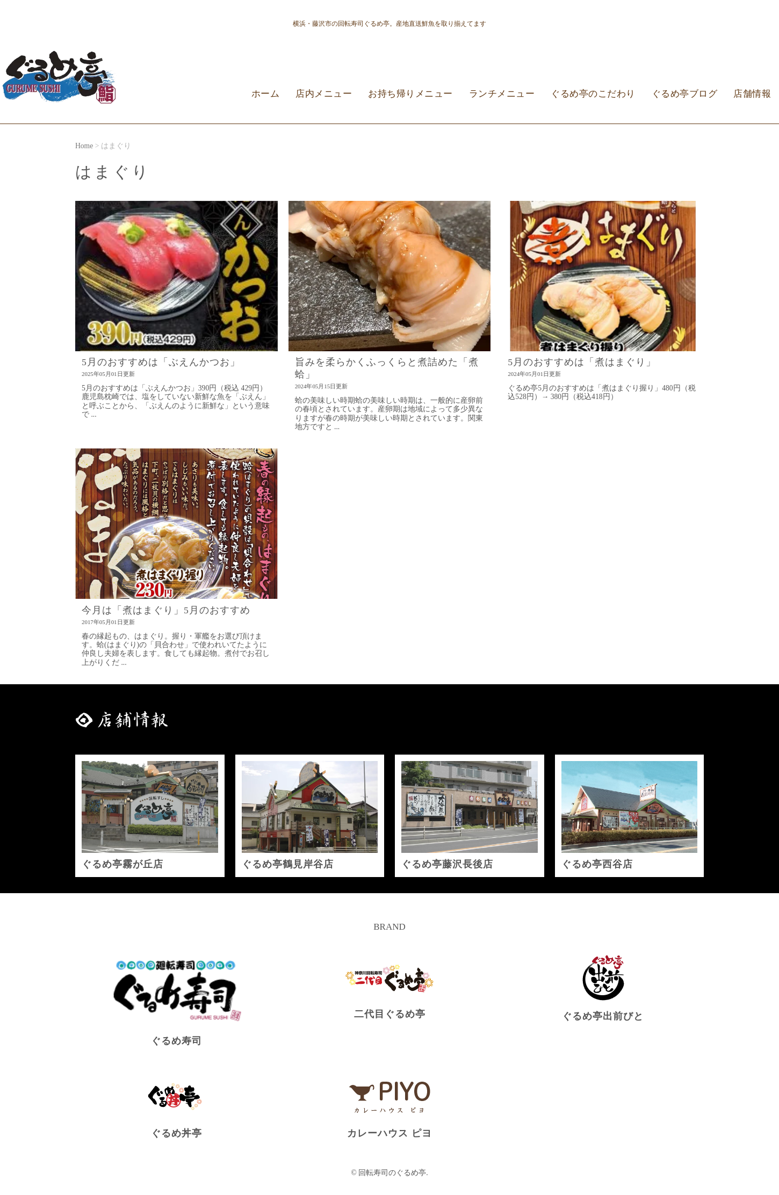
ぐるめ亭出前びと (603, 1016)
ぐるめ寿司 (176, 1040)
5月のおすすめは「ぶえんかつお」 (161, 362)
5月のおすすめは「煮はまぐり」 (582, 362)
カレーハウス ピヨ (389, 1133)
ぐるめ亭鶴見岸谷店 (288, 864)
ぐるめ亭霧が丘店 (122, 864)
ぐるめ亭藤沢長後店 (447, 864)
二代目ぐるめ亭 (389, 1014)
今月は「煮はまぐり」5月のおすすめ (166, 610)
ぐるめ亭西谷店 (597, 864)
